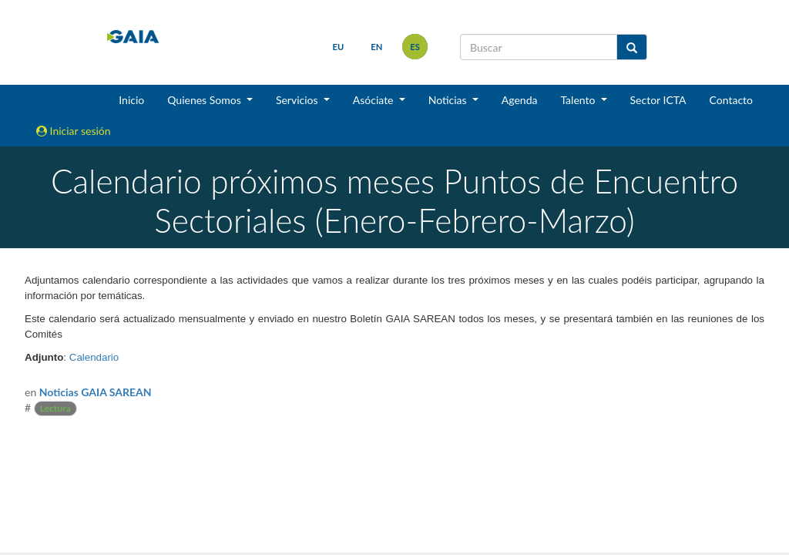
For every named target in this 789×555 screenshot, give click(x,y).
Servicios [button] (298, 99)
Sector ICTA (658, 99)
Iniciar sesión (73, 130)
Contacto (731, 99)
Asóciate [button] (374, 99)
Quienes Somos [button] (205, 99)
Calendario (94, 357)
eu (338, 47)
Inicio (131, 99)
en (376, 47)
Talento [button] (579, 99)
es (415, 47)
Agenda (520, 99)
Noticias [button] (449, 99)
